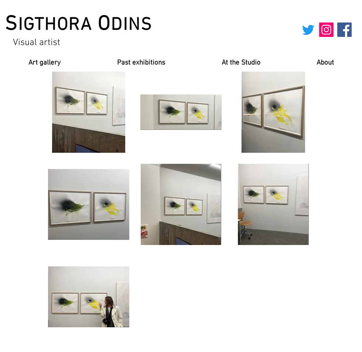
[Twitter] (308, 30)
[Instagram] (326, 30)
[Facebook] (344, 30)
